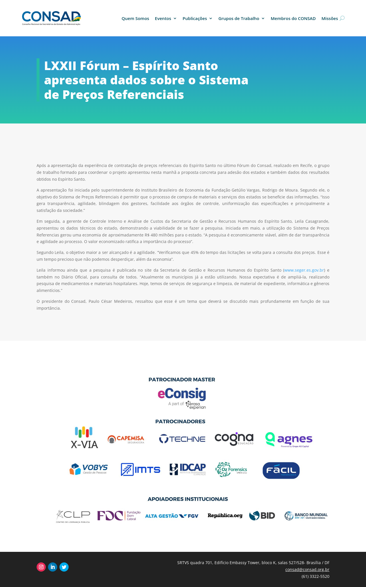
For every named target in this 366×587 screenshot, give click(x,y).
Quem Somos (135, 18)
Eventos (163, 18)
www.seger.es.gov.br (304, 270)
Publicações (195, 18)
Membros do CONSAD (293, 18)
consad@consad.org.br (307, 569)
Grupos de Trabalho (238, 18)
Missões (329, 18)
